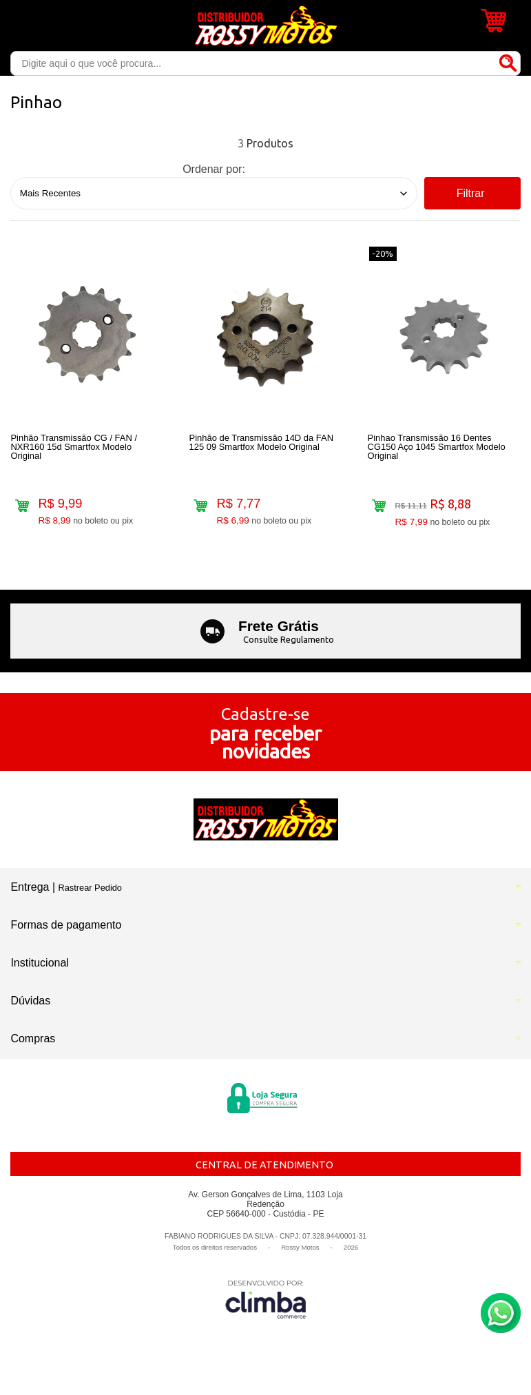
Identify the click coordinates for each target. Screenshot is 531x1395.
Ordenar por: (214, 169)
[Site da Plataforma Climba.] (265, 1299)
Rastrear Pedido (90, 887)
